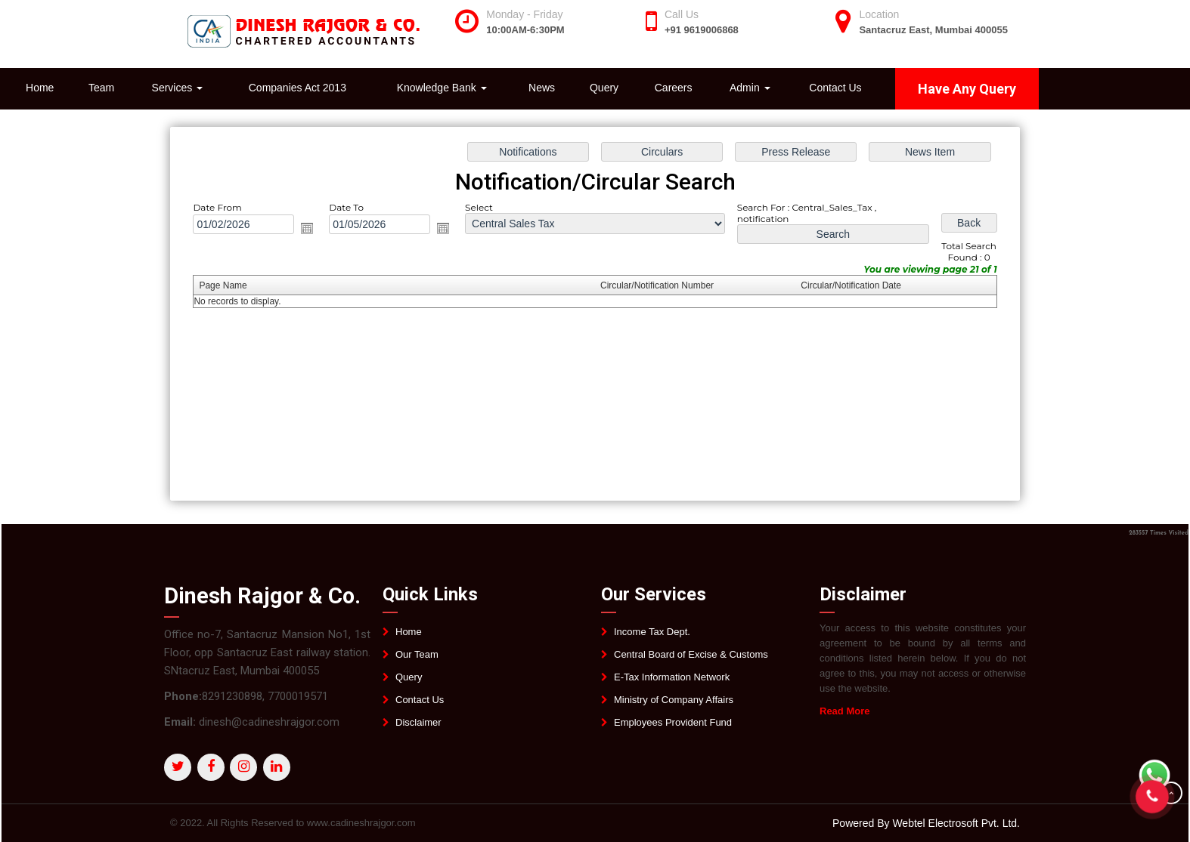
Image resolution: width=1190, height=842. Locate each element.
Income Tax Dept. (652, 637)
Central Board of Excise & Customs (691, 660)
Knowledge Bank (442, 88)
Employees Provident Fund (673, 728)
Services (177, 88)
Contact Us (835, 88)
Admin (750, 88)
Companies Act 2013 (297, 88)
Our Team (417, 660)
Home (40, 88)
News (541, 88)
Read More (850, 711)
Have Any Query (967, 89)
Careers (674, 88)
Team (101, 88)
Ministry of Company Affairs (673, 705)
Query (604, 88)
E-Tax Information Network (672, 683)
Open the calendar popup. (313, 229)
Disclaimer (418, 728)
